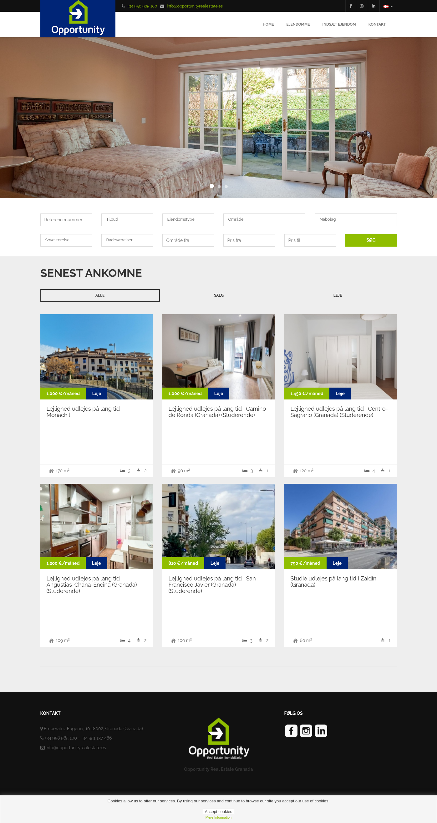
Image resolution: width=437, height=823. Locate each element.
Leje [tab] (337, 295)
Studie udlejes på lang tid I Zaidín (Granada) (334, 581)
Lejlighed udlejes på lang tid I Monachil (85, 411)
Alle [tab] (99, 295)
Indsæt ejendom (339, 24)
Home (268, 24)
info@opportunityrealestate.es (195, 6)
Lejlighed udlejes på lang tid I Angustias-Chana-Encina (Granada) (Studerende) (92, 584)
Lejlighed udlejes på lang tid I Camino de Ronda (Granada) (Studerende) (217, 411)
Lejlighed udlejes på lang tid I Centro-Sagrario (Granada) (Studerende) (339, 411)
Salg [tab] (219, 295)
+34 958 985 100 (142, 6)
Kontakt (377, 24)
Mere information (219, 817)
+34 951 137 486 (96, 737)
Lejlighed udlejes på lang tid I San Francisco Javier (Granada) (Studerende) (212, 584)
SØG (370, 240)
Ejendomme (298, 24)
